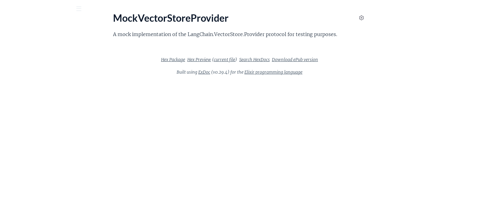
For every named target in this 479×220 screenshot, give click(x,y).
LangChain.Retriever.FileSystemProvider (43, 97)
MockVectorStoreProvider (32, 204)
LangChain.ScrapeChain (30, 113)
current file (270, 59)
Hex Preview (245, 59)
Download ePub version (341, 59)
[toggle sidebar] (83, 9)
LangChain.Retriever (26, 89)
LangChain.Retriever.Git (30, 105)
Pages (13, 42)
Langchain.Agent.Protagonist (35, 188)
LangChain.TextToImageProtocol (39, 155)
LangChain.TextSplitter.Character (39, 138)
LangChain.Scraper (24, 122)
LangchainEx (18, 196)
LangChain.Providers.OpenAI (35, 56)
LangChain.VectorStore (29, 163)
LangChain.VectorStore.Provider (38, 179)
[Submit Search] (9, 9)
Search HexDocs (300, 59)
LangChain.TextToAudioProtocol (39, 146)
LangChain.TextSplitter (28, 130)
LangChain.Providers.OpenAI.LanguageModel (43, 64)
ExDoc (250, 72)
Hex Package (219, 59)
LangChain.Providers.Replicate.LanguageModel (43, 80)
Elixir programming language (319, 72)
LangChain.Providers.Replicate (37, 72)
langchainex (22, 24)
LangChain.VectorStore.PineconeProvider (43, 171)
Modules (37, 42)
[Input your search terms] (46, 9)
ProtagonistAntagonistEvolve (36, 212)
